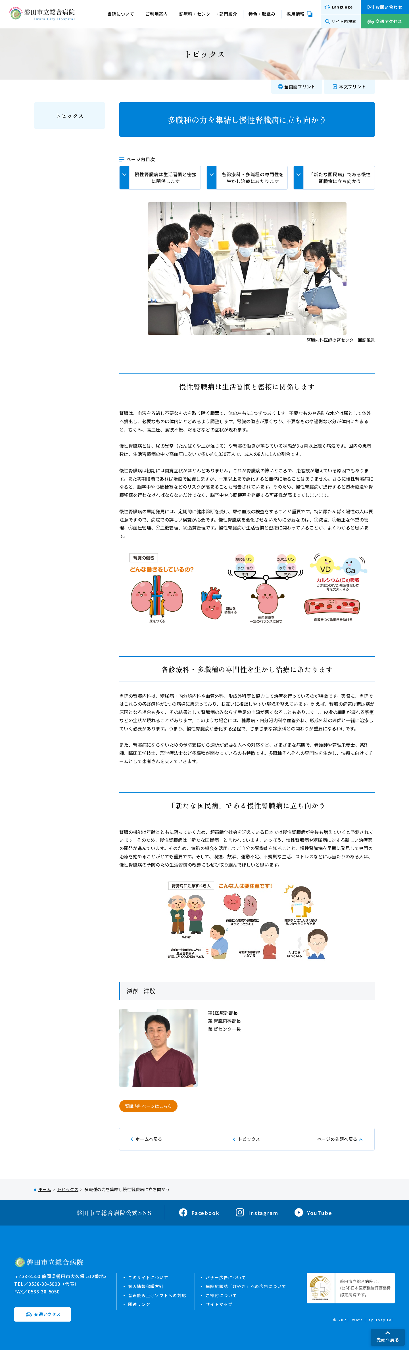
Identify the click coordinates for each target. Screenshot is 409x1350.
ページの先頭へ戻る (337, 1139)
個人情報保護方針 (146, 1286)
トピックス (69, 116)
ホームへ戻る (148, 1139)
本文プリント (352, 87)
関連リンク (139, 1304)
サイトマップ (219, 1304)
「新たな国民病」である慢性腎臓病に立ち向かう (340, 177)
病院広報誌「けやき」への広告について (246, 1286)
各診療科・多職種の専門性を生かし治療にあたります (253, 177)
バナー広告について (226, 1277)
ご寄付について (221, 1295)
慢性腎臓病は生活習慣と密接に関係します (166, 177)
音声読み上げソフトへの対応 (157, 1295)
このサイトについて (148, 1277)
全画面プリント (300, 87)
